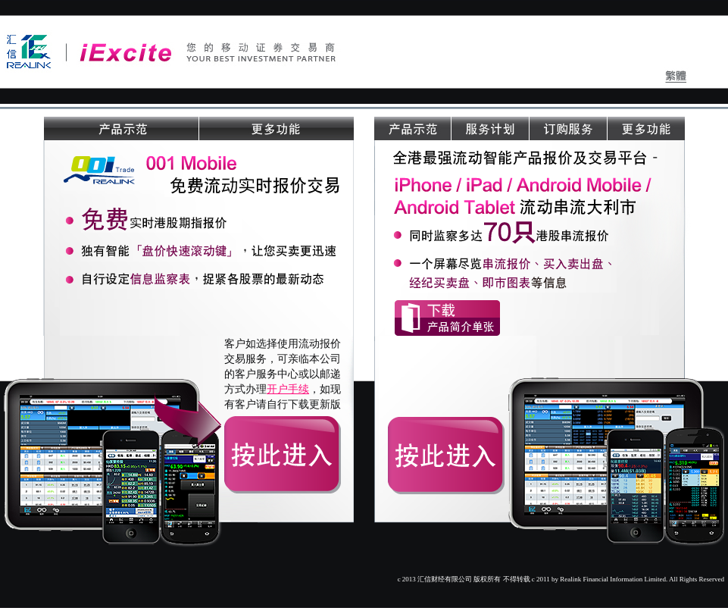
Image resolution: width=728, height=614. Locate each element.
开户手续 (288, 389)
